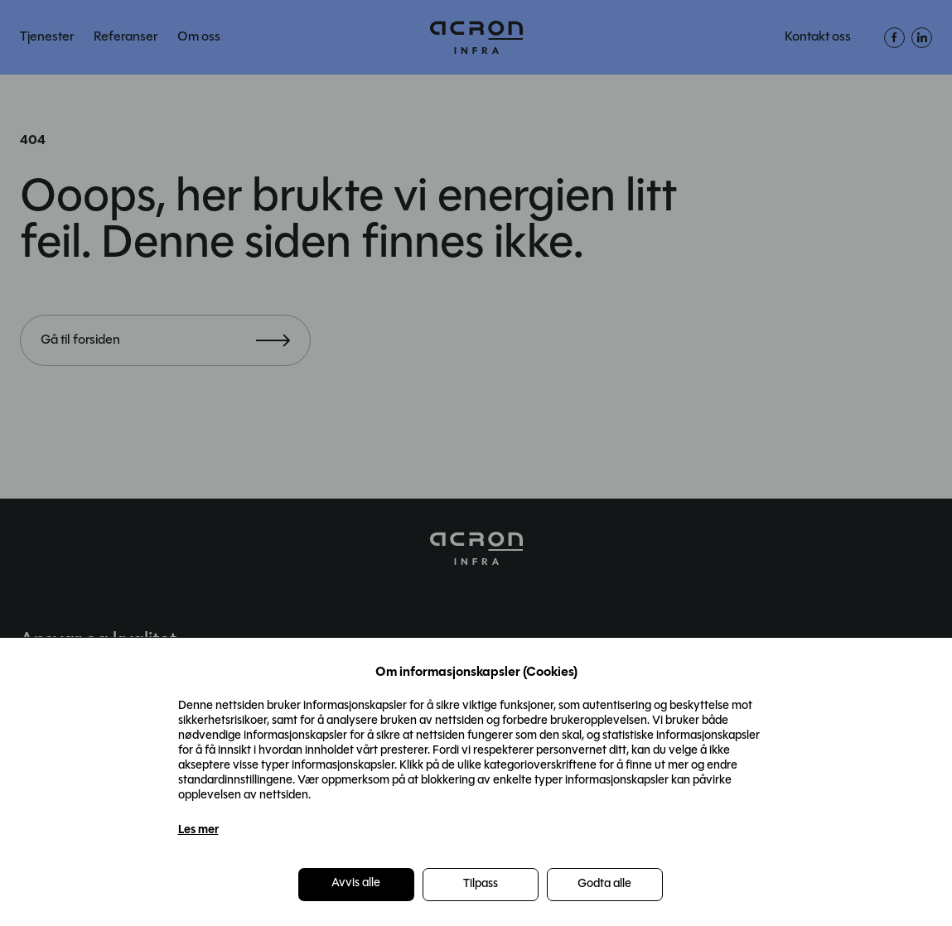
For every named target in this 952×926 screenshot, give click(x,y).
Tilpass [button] (480, 884)
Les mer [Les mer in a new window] (198, 830)
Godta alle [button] (604, 884)
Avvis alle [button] (355, 883)
